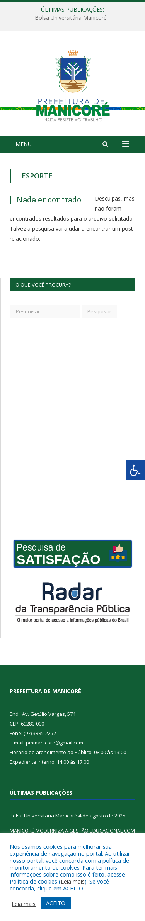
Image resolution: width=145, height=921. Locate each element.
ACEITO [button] (55, 903)
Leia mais (73, 881)
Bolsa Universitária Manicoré (71, 17)
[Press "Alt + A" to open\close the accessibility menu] (135, 470)
